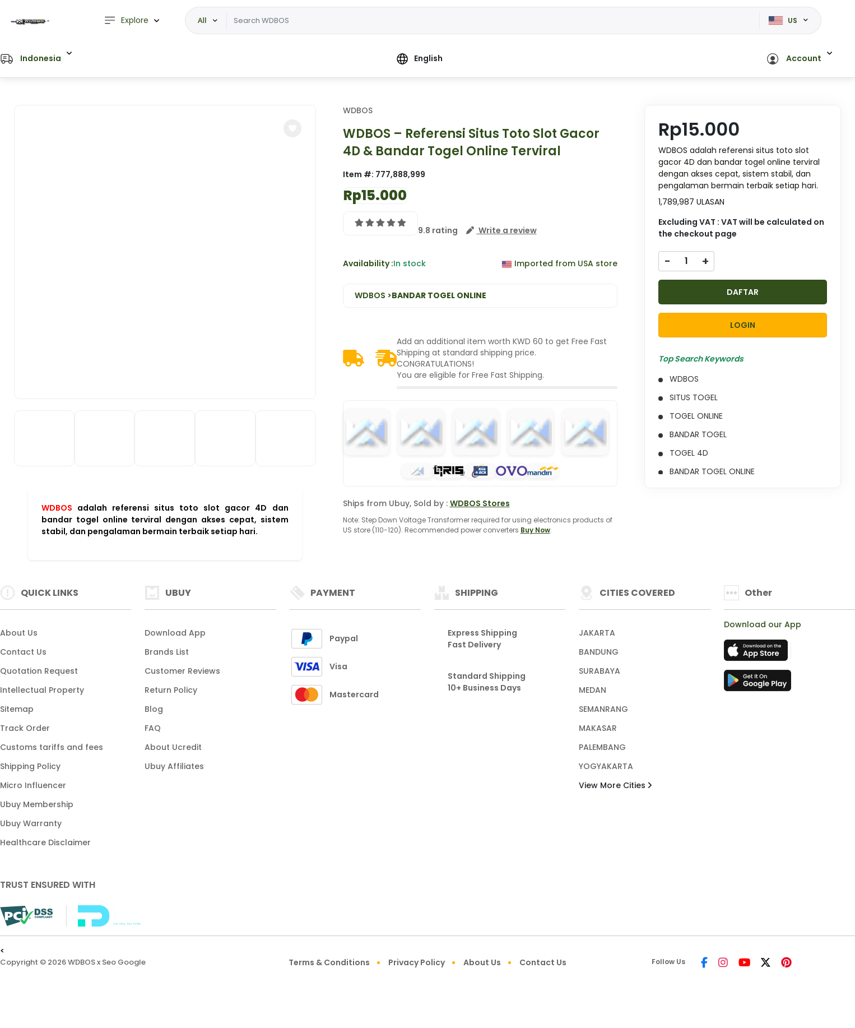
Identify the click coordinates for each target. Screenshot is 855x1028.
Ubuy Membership (36, 804)
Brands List (167, 651)
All (202, 20)
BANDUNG (599, 651)
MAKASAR (598, 728)
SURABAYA (599, 671)
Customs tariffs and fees (51, 747)
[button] (36, 59)
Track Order (25, 728)
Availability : (368, 263)
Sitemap (17, 709)
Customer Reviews (182, 671)
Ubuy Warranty (31, 823)
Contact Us (23, 651)
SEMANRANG (603, 709)
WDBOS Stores (480, 503)
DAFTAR (743, 292)
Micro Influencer (33, 785)
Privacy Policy (416, 962)
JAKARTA (597, 632)
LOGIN (742, 325)
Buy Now (535, 530)
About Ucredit (173, 747)
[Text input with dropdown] (493, 21)
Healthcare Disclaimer (45, 842)
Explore (126, 20)
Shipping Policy (30, 766)
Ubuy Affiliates (174, 766)
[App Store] (757, 654)
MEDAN (592, 690)
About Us (19, 632)
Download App (175, 632)
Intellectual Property (42, 690)
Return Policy (171, 690)
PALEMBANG (602, 747)
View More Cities (615, 785)
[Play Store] (757, 684)
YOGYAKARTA (606, 766)
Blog (154, 709)
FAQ (153, 728)
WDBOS (56, 507)
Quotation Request (39, 671)
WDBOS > (420, 296)
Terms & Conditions (329, 962)
